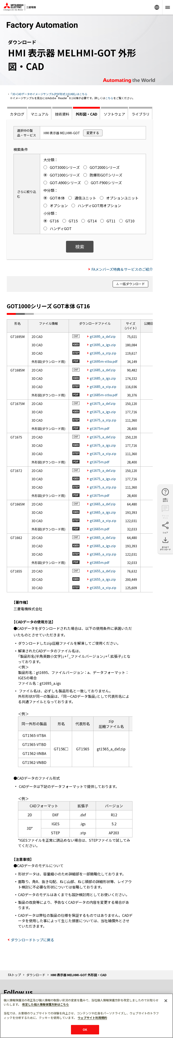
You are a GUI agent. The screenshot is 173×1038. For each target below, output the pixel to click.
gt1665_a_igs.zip (103, 512)
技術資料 (62, 114)
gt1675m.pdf (99, 428)
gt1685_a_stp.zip (103, 386)
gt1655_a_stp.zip (103, 587)
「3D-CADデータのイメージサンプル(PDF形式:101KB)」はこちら (49, 94)
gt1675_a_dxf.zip (103, 403)
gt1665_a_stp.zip (103, 520)
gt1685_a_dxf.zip (103, 370)
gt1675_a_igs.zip (103, 411)
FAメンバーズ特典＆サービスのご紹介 (122, 269)
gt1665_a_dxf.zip (103, 504)
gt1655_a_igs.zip (103, 579)
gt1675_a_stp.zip (103, 420)
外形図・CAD (86, 114)
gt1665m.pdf (99, 529)
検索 (79, 246)
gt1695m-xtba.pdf (103, 361)
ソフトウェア (114, 114)
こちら (109, 98)
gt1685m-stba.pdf (103, 395)
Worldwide (156, 7)
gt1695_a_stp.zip (103, 353)
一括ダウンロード (132, 284)
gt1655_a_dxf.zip (103, 571)
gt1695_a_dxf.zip (103, 336)
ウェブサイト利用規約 (92, 1018)
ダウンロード (35, 975)
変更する (92, 132)
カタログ (17, 114)
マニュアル (40, 114)
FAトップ (14, 975)
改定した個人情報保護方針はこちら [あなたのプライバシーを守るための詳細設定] (45, 1004)
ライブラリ (141, 114)
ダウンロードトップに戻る (32, 939)
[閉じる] (166, 1001)
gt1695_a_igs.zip (103, 344)
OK (85, 1029)
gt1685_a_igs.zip (103, 378)
